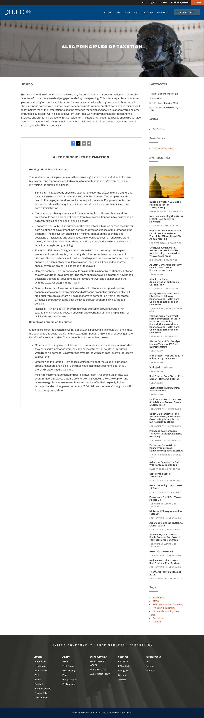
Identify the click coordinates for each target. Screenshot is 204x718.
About (108, 12)
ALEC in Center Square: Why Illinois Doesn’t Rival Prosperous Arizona (165, 268)
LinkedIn (122, 675)
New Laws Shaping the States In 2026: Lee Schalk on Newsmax (166, 219)
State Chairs (40, 670)
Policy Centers (69, 679)
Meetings (123, 12)
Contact (38, 684)
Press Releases (98, 669)
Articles (163, 12)
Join (148, 661)
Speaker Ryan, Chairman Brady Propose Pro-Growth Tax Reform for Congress (164, 537)
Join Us (163, 2)
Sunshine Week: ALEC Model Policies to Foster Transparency (165, 205)
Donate (197, 2)
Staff (37, 675)
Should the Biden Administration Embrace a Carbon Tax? (164, 282)
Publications (143, 12)
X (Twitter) (123, 666)
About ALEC (40, 661)
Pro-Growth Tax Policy (164, 608)
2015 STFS (158, 597)
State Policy (187, 12)
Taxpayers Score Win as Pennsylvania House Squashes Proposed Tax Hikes (166, 448)
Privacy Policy (41, 693)
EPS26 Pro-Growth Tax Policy (168, 604)
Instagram (123, 670)
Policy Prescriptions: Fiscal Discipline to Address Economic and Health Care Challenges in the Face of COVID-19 (164, 299)
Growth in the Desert (161, 551)
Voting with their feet (161, 367)
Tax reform (158, 618)
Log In (152, 2)
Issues (65, 661)
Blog (64, 675)
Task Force (68, 666)
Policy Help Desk (179, 2)
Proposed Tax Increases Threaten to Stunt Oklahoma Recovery (165, 434)
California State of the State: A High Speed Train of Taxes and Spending (165, 402)
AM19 (156, 601)
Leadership (40, 666)
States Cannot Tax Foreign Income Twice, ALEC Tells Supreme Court (164, 344)
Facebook (123, 661)
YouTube (122, 679)
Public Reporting (42, 688)
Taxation (157, 621)
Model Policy (68, 670)
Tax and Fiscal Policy (163, 148)
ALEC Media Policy (100, 674)
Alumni (37, 679)
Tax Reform (159, 129)
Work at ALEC (41, 697)
